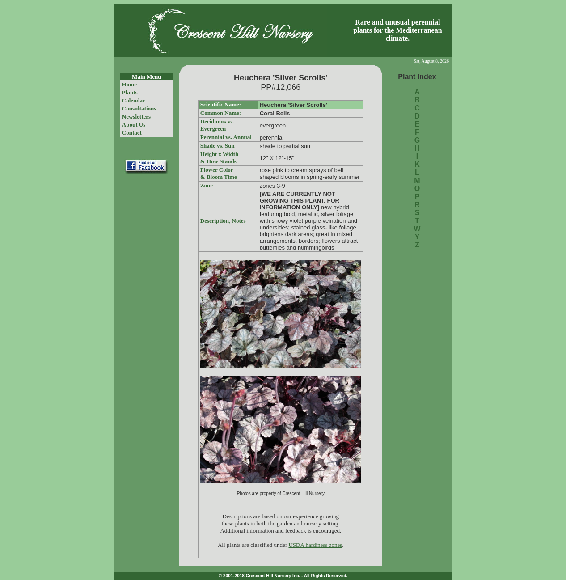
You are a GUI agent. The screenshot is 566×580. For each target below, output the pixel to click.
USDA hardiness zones (315, 545)
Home (129, 84)
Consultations (139, 108)
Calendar (133, 100)
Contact (132, 132)
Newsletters (136, 116)
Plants (130, 92)
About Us (133, 124)
